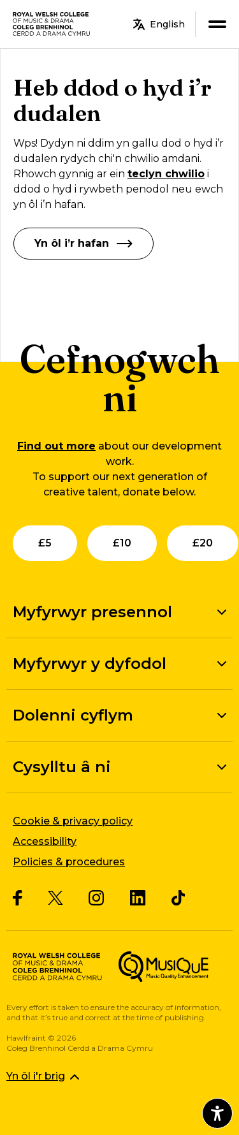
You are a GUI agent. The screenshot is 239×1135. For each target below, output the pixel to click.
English (159, 24)
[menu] (217, 24)
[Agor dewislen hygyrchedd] (217, 1113)
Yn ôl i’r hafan (83, 243)
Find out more (56, 446)
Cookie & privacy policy (73, 821)
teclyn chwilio (166, 174)
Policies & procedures (69, 862)
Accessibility (44, 841)
